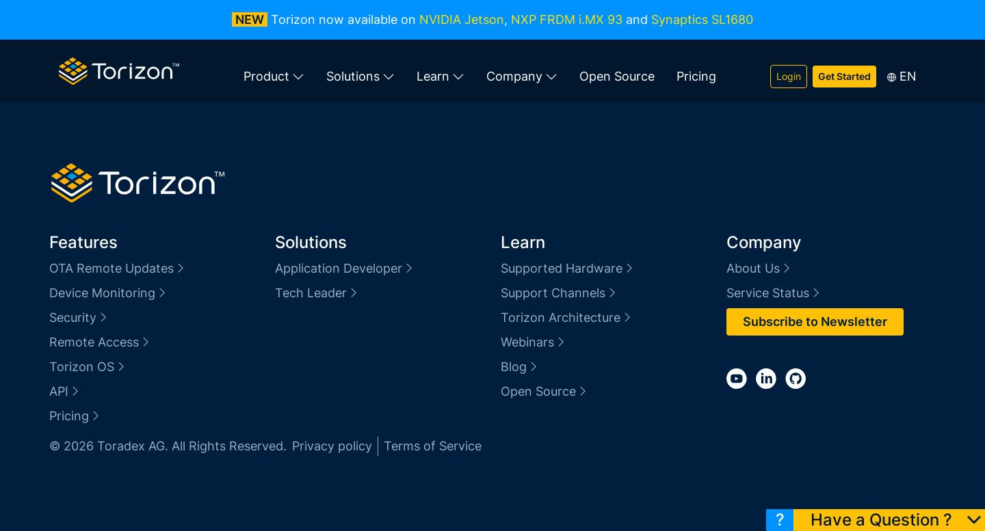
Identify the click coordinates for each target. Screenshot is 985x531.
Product (274, 76)
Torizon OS (88, 366)
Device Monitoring (108, 293)
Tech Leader (317, 293)
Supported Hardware (568, 268)
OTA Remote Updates (117, 268)
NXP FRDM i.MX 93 (566, 19)
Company (521, 76)
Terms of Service (433, 446)
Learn (440, 76)
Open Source (617, 76)
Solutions (360, 76)
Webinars (533, 342)
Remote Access (100, 342)
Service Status (774, 293)
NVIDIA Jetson (461, 19)
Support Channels (559, 293)
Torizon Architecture (567, 317)
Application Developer (345, 268)
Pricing (696, 76)
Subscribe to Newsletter (815, 321)
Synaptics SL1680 (702, 19)
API (65, 391)
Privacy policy (332, 446)
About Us (759, 268)
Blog (520, 366)
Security (79, 317)
